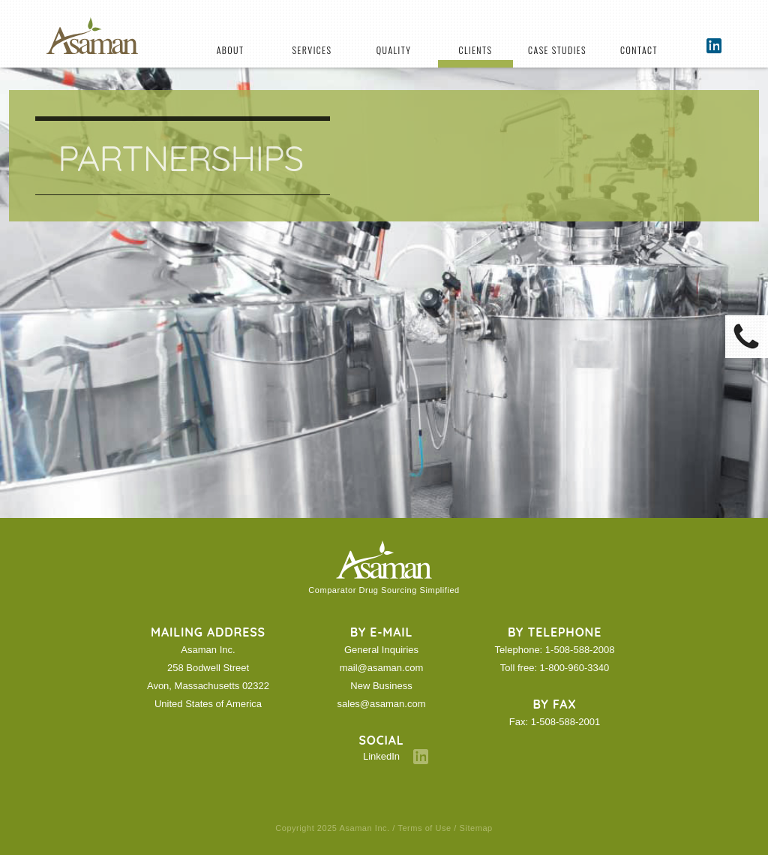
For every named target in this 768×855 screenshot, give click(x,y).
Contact (639, 50)
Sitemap (476, 827)
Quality (393, 50)
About (230, 50)
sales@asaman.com (382, 703)
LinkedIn (381, 756)
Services (312, 50)
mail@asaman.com (381, 667)
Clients (476, 50)
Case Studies (557, 50)
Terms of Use (424, 827)
